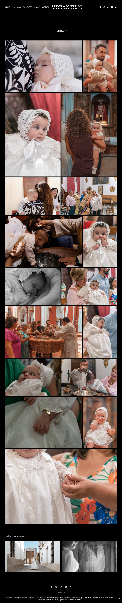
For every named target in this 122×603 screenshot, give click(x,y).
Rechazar (78, 600)
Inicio (7, 7)
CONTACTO (27, 7)
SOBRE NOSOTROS (41, 7)
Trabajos (17, 7)
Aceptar (70, 600)
